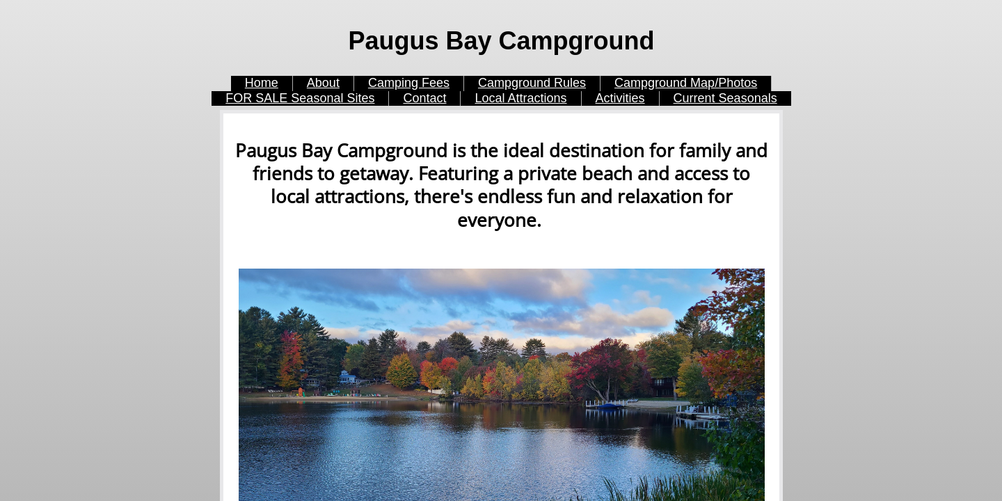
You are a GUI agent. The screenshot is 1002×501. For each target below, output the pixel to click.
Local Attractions (520, 98)
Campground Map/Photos (685, 83)
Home (261, 83)
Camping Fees (409, 83)
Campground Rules (532, 83)
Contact (424, 98)
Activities (620, 98)
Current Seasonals (725, 98)
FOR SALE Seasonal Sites (299, 98)
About (323, 83)
